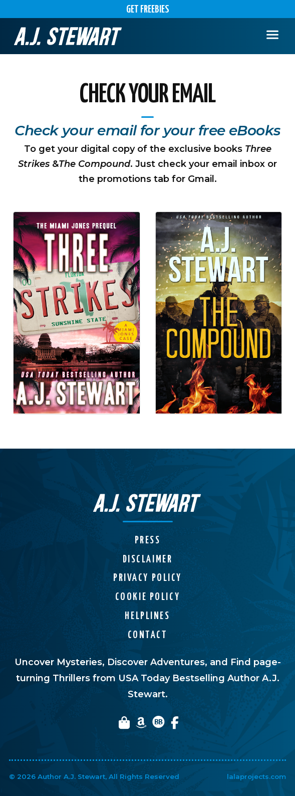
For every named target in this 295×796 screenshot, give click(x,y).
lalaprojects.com (256, 776)
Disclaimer (148, 559)
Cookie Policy (147, 597)
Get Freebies (147, 10)
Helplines (147, 616)
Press (148, 540)
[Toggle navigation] (272, 36)
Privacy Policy (147, 578)
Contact (148, 635)
